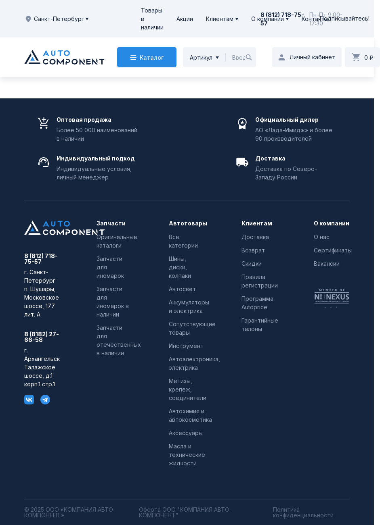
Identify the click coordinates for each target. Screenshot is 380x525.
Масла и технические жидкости (187, 455)
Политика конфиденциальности (303, 512)
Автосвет (182, 288)
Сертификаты (333, 250)
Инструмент (186, 345)
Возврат (253, 250)
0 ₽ (369, 57)
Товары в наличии (152, 19)
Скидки (251, 263)
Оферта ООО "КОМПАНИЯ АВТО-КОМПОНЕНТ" (185, 512)
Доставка (255, 236)
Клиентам (219, 18)
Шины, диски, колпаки (180, 267)
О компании (267, 18)
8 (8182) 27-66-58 (41, 337)
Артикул (201, 57)
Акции (184, 18)
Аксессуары (186, 432)
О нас (322, 236)
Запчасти (111, 223)
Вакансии (327, 263)
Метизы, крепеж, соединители (187, 389)
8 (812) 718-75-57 (41, 259)
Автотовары (187, 223)
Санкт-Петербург (56, 19)
